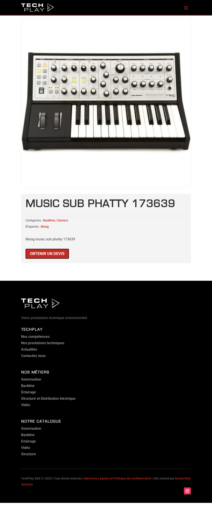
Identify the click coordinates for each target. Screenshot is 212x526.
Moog (45, 226)
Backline (49, 220)
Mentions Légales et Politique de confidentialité (117, 478)
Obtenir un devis (47, 253)
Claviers (62, 220)
